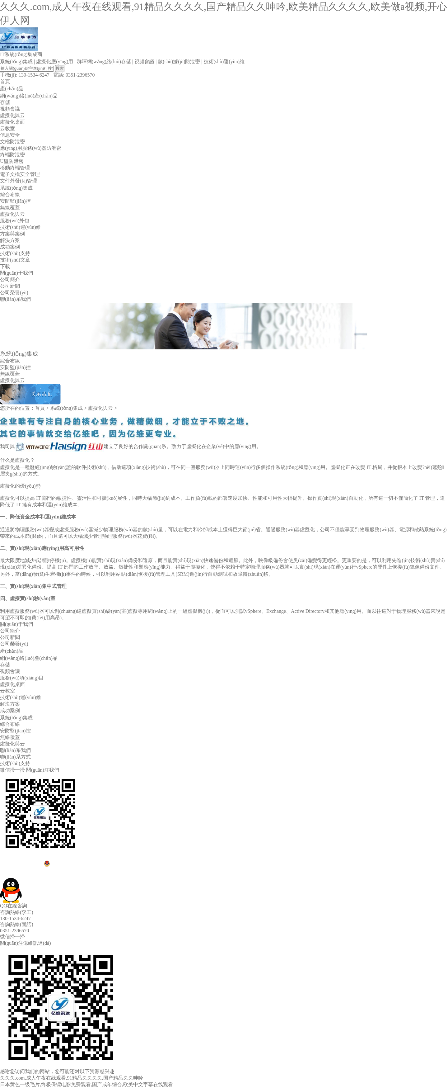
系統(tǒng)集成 (66, 408)
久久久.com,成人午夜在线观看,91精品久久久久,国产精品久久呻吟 (71, 1078)
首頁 (40, 408)
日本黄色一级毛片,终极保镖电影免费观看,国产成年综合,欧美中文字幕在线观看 (86, 1084)
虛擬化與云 (100, 408)
